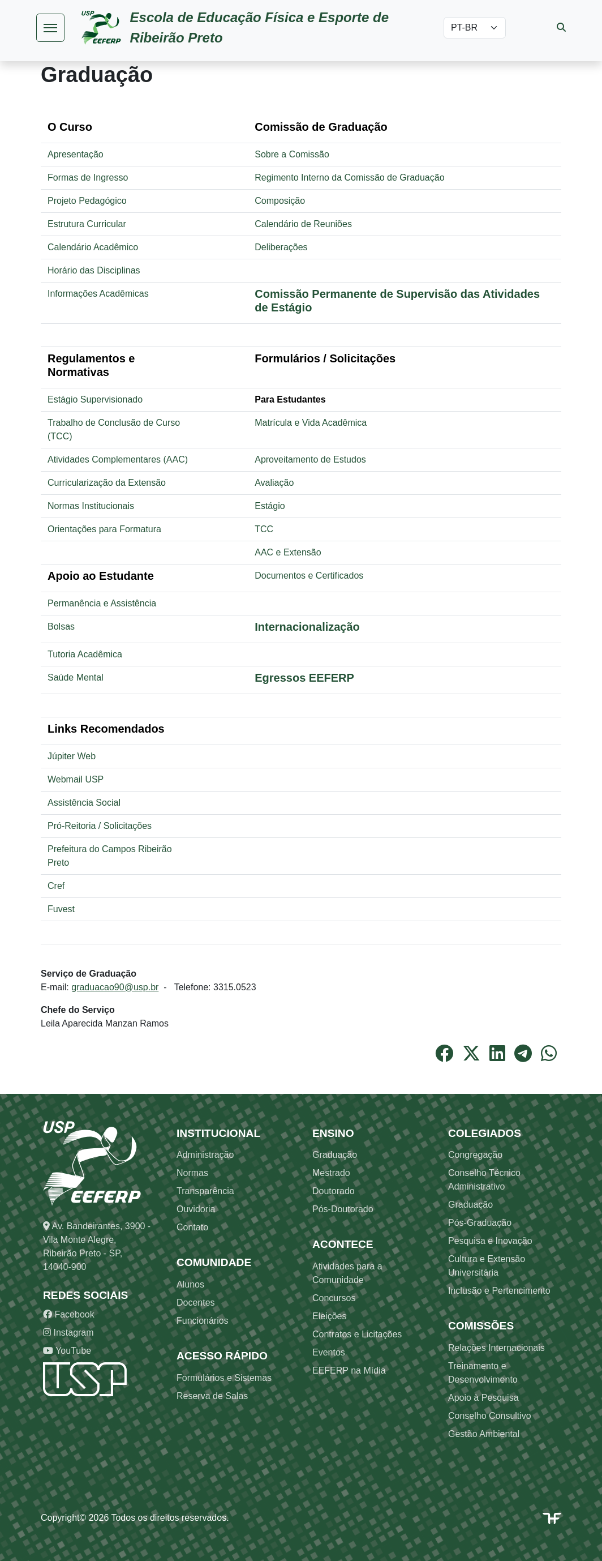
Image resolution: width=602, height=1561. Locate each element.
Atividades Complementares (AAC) (118, 459)
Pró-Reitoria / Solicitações (100, 826)
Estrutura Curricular (87, 224)
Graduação (334, 1155)
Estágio (270, 506)
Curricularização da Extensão (107, 482)
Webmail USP (76, 779)
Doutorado (333, 1191)
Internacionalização (307, 627)
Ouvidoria (196, 1209)
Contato (192, 1227)
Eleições (329, 1316)
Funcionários (203, 1320)
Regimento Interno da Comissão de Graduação (349, 177)
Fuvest (61, 909)
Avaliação (274, 482)
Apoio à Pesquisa (483, 1397)
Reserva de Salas (212, 1396)
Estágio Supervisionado (95, 399)
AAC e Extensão (288, 552)
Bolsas (61, 626)
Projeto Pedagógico (87, 201)
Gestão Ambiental (483, 1434)
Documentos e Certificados (309, 575)
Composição (280, 201)
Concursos (333, 1298)
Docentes (196, 1302)
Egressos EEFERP (304, 678)
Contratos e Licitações (357, 1334)
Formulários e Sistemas (224, 1378)
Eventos (328, 1352)
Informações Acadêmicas (98, 293)
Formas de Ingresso (88, 177)
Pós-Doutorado (342, 1209)
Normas (192, 1173)
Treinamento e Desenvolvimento (483, 1372)
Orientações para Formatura (104, 529)
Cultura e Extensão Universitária (486, 1265)
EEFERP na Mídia (349, 1370)
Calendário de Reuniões (303, 224)
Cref (56, 886)
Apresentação (76, 154)
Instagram (68, 1332)
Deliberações (281, 247)
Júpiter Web (72, 756)
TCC (264, 529)
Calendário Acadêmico (93, 247)
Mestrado (331, 1173)
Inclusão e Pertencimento (499, 1290)
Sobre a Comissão (292, 154)
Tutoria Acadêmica (85, 654)
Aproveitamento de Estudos (310, 459)
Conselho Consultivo (489, 1416)
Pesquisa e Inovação (490, 1241)
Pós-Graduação (479, 1223)
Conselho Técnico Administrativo (484, 1179)
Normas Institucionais (91, 506)
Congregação (475, 1155)
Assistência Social (84, 802)
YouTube (67, 1350)
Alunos (190, 1284)
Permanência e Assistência (102, 603)
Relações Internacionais (496, 1348)
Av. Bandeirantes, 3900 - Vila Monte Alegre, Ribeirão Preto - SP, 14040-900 (96, 1246)
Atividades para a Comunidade (347, 1273)
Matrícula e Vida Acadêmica (311, 422)
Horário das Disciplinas (94, 270)
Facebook (68, 1314)
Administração (205, 1155)
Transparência (205, 1191)
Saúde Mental (76, 677)
